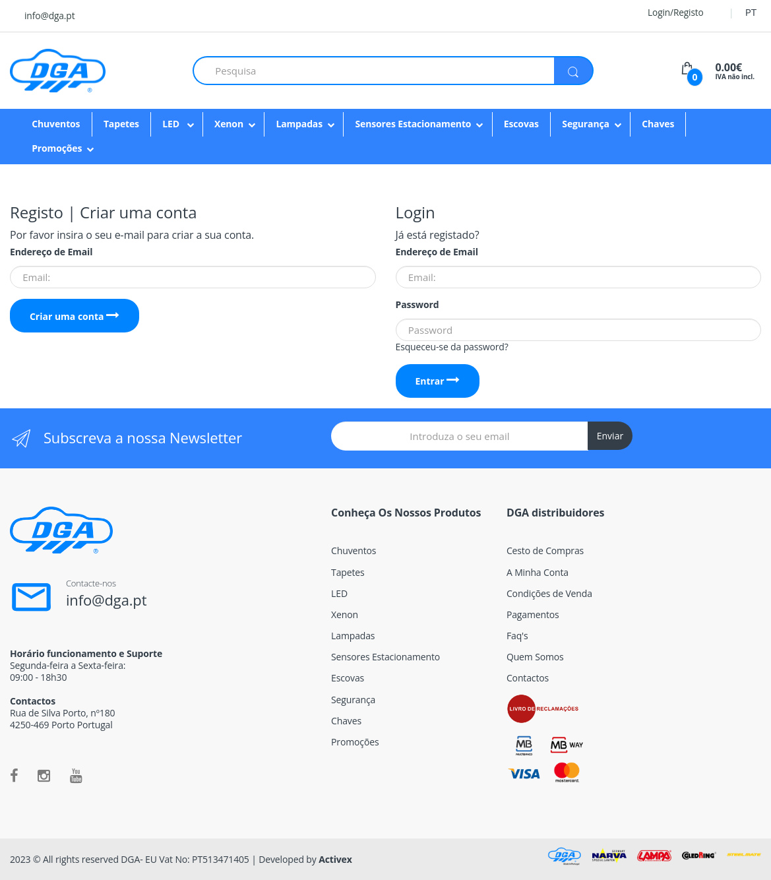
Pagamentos (533, 614)
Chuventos (56, 123)
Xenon (228, 123)
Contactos (528, 678)
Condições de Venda (549, 593)
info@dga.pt (49, 15)
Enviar (610, 435)
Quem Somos (535, 656)
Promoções (57, 148)
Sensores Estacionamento (413, 123)
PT (750, 11)
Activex (335, 859)
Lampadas (299, 123)
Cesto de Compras (545, 550)
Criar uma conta (74, 316)
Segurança (585, 123)
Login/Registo (667, 12)
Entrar (437, 381)
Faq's (517, 635)
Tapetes (121, 123)
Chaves (658, 123)
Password (417, 305)
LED (171, 123)
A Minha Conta (538, 572)
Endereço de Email (51, 252)
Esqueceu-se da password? (452, 346)
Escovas (521, 123)
